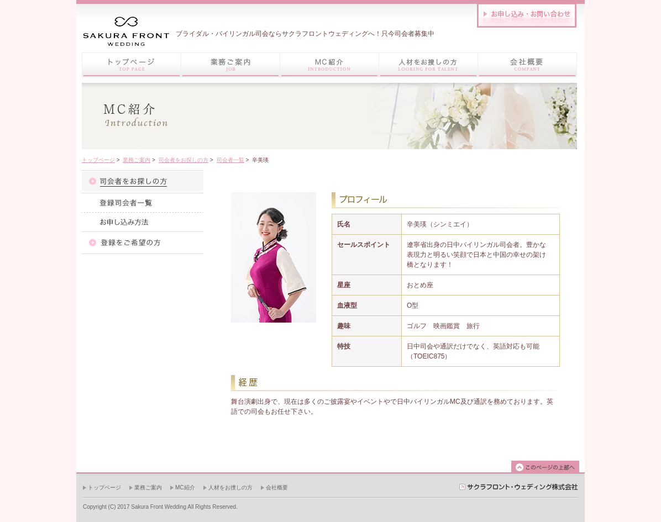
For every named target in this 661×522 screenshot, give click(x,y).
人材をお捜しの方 (230, 487)
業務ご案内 (136, 160)
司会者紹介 (142, 181)
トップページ (131, 64)
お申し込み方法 (142, 221)
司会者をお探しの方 (183, 160)
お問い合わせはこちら (526, 15)
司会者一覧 (230, 160)
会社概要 (277, 487)
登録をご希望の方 (142, 242)
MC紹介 (185, 487)
